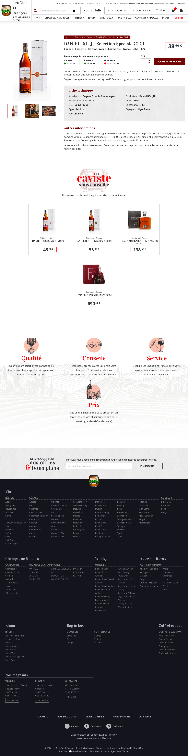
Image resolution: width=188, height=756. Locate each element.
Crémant (9, 575)
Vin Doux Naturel (170, 582)
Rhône (8, 533)
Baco (31, 505)
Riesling (120, 505)
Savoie (8, 536)
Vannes (72, 726)
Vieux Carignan (146, 515)
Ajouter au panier (169, 61)
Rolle (119, 508)
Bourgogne (10, 508)
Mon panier (121, 716)
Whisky (79, 17)
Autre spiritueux (153, 558)
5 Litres (97, 639)
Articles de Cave (166, 635)
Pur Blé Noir (101, 610)
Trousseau (144, 505)
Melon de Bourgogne (78, 528)
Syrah (119, 533)
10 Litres (98, 642)
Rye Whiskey (123, 572)
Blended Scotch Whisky (102, 591)
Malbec (76, 515)
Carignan (33, 522)
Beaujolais (10, 505)
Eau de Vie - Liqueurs (150, 586)
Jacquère (77, 508)
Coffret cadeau (170, 625)
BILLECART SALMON (34, 574)
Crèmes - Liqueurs (148, 582)
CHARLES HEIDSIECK (61, 568)
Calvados (144, 575)
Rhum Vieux (10, 653)
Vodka (165, 589)
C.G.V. (140, 748)
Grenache (55, 529)
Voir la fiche (12, 700)
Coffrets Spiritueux (167, 649)
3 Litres (97, 635)
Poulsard (121, 501)
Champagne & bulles (58, 17)
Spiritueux (106, 17)
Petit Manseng (102, 512)
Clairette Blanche (59, 505)
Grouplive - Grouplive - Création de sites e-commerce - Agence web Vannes (94, 751)
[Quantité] (144, 61)
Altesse (32, 501)
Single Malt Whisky (126, 593)
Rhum (91, 17)
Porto (165, 579)
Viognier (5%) (145, 522)
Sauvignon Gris (124, 522)
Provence (9, 529)
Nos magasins (117, 10)
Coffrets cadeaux (146, 17)
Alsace (8, 501)
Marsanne (78, 519)
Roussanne (122, 512)
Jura (7, 519)
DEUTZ (54, 572)
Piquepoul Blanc (102, 536)
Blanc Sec (165, 505)
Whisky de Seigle (125, 607)
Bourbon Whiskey (103, 600)
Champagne (11, 568)
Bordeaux (9, 512)
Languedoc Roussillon (15, 522)
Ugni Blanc (144, 508)
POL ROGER (79, 572)
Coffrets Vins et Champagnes (166, 644)
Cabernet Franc (36, 512)
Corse (8, 515)
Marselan (77, 522)
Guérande (92, 726)
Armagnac (145, 572)
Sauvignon (122, 515)
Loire (7, 526)
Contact (161, 10)
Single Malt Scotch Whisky (126, 588)
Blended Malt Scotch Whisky (105, 581)
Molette (77, 536)
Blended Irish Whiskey (101, 574)
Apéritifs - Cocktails (149, 568)
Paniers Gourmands (168, 653)
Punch (8, 642)
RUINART (77, 575)
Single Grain (123, 575)
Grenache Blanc (58, 533)
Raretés (179, 17)
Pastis (165, 568)
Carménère (34, 526)
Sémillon (121, 529)
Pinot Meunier (101, 529)
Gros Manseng (80, 505)
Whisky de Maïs (125, 603)
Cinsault (33, 536)
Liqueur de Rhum (13, 639)
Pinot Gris (99, 526)
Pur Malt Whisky (125, 568)
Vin (38, 17)
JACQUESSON (57, 575)
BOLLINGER (34, 579)
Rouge (164, 512)
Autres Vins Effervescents (11, 591)
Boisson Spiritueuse (14, 635)
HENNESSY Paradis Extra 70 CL (94, 294)
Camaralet (34, 519)
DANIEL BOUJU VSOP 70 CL (48, 241)
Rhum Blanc (11, 649)
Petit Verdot (100, 515)
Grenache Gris (57, 536)
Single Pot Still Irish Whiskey (126, 598)
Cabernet (33, 508)
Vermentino (144, 512)
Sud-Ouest (10, 540)
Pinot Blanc (100, 522)
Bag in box (124, 17)
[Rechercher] (53, 10)
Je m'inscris (147, 466)
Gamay (54, 519)
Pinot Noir (100, 533)
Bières (165, 17)
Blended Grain (101, 568)
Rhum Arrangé (12, 646)
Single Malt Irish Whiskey (125, 581)
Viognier (143, 519)
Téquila (165, 586)
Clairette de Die (12, 572)
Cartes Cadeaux (166, 639)
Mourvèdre (100, 501)
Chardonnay (34, 529)
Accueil (42, 716)
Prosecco (9, 586)
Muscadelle (100, 505)
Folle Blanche (57, 515)
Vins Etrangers (12, 543)
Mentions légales (129, 748)
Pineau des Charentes (167, 574)
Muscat (98, 508)
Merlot (76, 533)
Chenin (32, 533)
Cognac (143, 579)
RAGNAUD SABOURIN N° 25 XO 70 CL (139, 242)
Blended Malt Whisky (105, 586)
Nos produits (67, 716)
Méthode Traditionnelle (11, 581)
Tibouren (143, 501)
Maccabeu (78, 512)
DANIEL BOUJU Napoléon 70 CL (94, 241)
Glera (53, 526)
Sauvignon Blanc (125, 519)
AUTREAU (33, 568)
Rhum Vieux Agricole (14, 656)
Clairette (55, 501)
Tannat (120, 536)
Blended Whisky (102, 596)
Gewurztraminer (58, 522)
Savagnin (121, 526)
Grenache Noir (80, 501)
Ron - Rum (10, 660)
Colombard (56, 508)
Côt (53, 512)
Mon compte (94, 716)
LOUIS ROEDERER (59, 579)
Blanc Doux (166, 501)
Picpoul (98, 519)
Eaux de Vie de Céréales (102, 605)
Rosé (163, 508)
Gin (141, 589)
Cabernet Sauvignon (38, 515)
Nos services (141, 10)
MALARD (77, 568)
